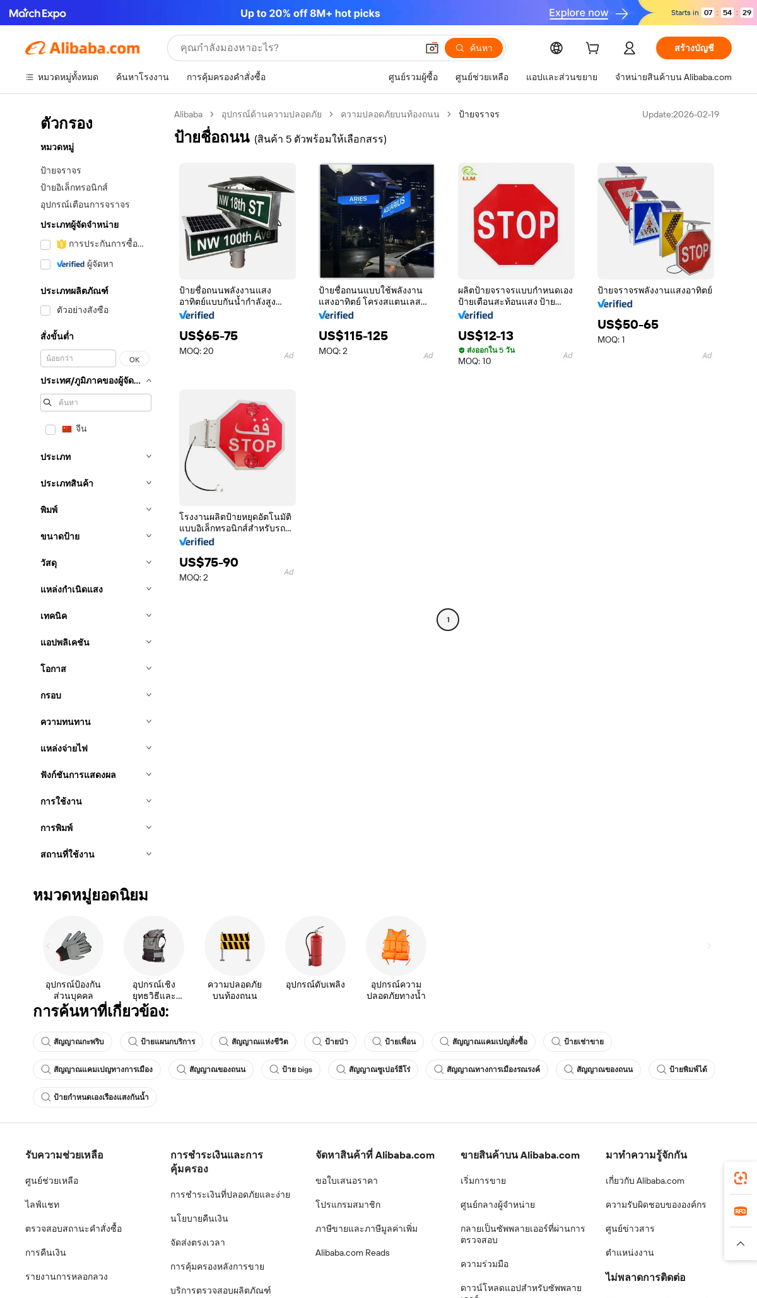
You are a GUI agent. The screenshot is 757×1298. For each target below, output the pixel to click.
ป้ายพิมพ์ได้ (682, 1070)
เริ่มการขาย (483, 1181)
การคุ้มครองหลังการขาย (217, 1266)
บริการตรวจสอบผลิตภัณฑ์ (220, 1290)
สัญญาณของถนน (211, 1070)
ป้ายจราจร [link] (479, 114)
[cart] (594, 50)
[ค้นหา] (474, 48)
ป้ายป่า (330, 1042)
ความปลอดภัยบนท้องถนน (390, 114)
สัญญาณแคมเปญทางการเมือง (97, 1070)
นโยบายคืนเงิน (199, 1218)
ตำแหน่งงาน (630, 1253)
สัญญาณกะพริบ (72, 1042)
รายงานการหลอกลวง (66, 1276)
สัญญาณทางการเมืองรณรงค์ (487, 1070)
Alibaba (188, 114)
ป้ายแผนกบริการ (161, 1042)
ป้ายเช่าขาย (577, 1042)
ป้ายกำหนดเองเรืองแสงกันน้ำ (95, 1097)
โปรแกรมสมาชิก (347, 1205)
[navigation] (96, 488)
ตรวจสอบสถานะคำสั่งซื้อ (73, 1229)
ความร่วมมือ (484, 1264)
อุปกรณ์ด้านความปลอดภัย (271, 114)
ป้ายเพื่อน (394, 1042)
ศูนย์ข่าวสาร (630, 1229)
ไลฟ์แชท (42, 1205)
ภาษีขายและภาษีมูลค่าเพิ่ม (366, 1229)
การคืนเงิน (45, 1253)
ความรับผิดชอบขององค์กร (656, 1205)
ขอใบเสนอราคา (346, 1181)
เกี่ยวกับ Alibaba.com (645, 1181)
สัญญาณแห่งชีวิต (253, 1042)
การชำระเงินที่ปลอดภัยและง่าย (230, 1194)
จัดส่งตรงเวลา (197, 1242)
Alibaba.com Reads (352, 1253)
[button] (432, 48)
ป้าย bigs (290, 1070)
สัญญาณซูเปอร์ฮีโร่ (373, 1070)
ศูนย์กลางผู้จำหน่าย (498, 1205)
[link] (740, 1178)
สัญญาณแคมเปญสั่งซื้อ (483, 1042)
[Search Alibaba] (297, 48)
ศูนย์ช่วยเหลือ (51, 1181)
